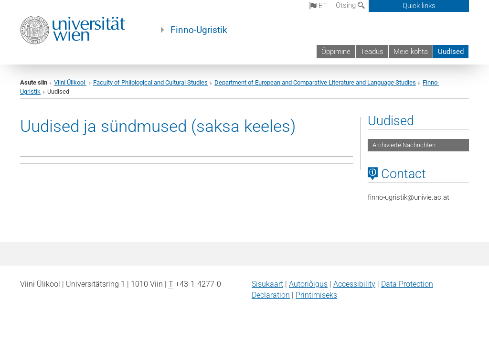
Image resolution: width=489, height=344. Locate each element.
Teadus (372, 51)
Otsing (350, 5)
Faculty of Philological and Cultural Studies (150, 82)
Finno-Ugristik (198, 30)
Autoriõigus (308, 284)
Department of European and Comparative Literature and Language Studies (315, 82)
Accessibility (354, 284)
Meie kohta (410, 51)
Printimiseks (316, 295)
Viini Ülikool (70, 82)
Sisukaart (267, 284)
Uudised (451, 51)
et (318, 5)
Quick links (419, 5)
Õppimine (336, 51)
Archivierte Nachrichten (404, 145)
